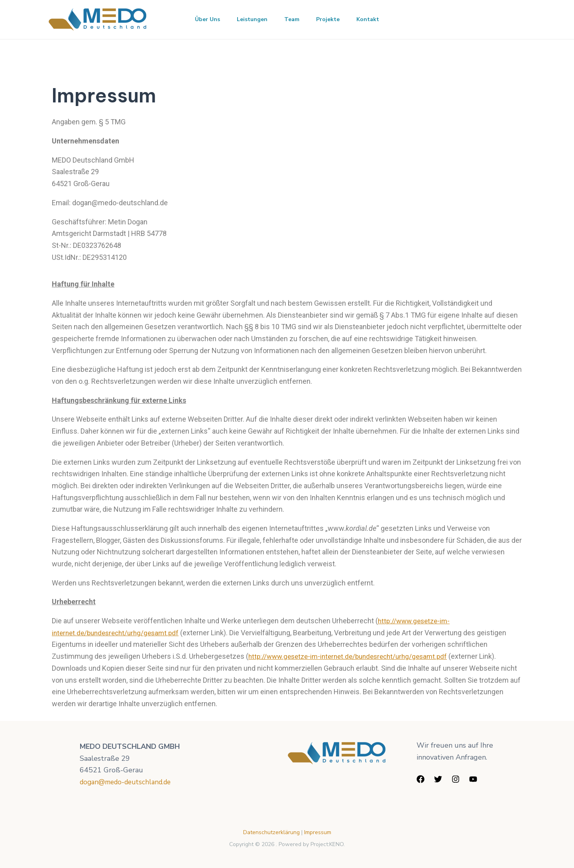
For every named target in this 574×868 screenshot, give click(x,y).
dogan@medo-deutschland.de (129, 782)
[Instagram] (456, 779)
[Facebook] (421, 779)
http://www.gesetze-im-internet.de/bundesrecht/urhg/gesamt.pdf (353, 656)
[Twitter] (438, 779)
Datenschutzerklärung (272, 832)
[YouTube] (473, 779)
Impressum (317, 832)
